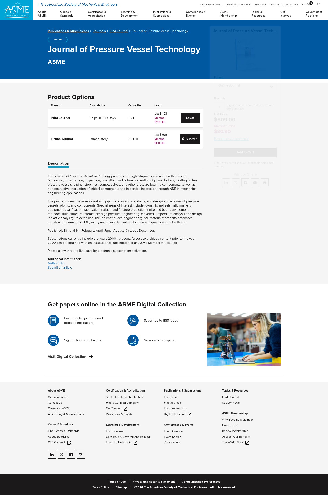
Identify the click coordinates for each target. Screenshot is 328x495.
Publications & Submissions (68, 31)
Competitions (172, 442)
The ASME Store (235, 442)
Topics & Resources (235, 390)
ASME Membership (235, 413)
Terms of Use (117, 482)
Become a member (231, 133)
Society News (231, 403)
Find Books (171, 397)
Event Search (172, 437)
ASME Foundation (210, 4)
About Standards (58, 436)
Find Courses (114, 431)
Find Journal (119, 31)
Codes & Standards (61, 424)
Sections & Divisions (238, 4)
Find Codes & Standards (63, 431)
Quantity (220, 93)
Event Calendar (174, 431)
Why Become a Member (237, 419)
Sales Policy (100, 487)
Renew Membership (235, 431)
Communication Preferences (201, 482)
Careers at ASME (59, 408)
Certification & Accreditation (125, 390)
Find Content (230, 397)
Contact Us (55, 403)
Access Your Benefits (236, 436)
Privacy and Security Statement (154, 482)
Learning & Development (122, 425)
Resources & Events (119, 414)
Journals (99, 31)
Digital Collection (177, 414)
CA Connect (116, 408)
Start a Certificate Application (124, 397)
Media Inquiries (58, 397)
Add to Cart (245, 147)
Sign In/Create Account (284, 4)
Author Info (56, 263)
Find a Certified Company (122, 403)
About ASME (56, 390)
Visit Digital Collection (67, 356)
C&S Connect (59, 442)
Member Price (224, 121)
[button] (245, 80)
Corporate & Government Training (128, 437)
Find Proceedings (175, 408)
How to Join (230, 425)
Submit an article (60, 267)
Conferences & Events (179, 425)
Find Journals (173, 403)
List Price (221, 109)
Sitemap (121, 487)
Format (219, 72)
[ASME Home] (16, 10)
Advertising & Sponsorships (66, 414)
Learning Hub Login (121, 442)
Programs (260, 4)
